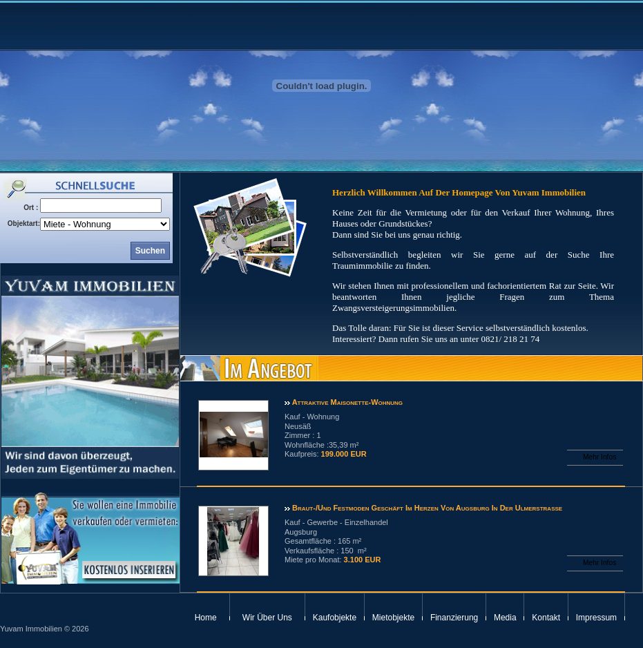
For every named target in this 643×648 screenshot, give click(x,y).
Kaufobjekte (334, 617)
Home (206, 617)
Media (505, 617)
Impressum (596, 617)
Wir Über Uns (267, 617)
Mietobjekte (393, 617)
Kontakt (546, 617)
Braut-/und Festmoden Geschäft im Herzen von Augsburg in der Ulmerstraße (426, 508)
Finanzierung (454, 617)
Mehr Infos (599, 457)
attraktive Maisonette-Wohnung (346, 402)
